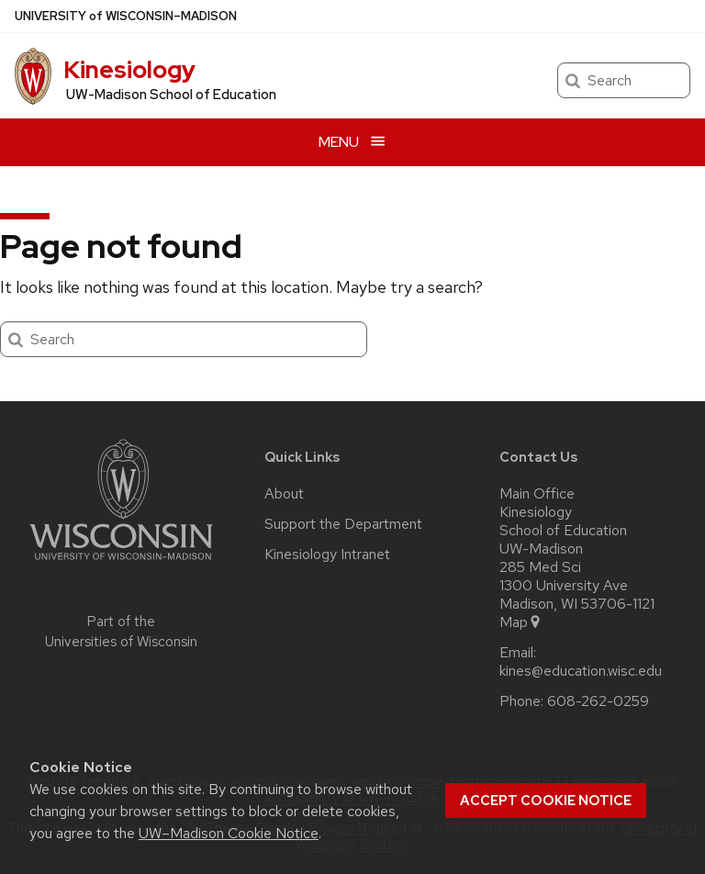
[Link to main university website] (121, 563)
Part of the (121, 632)
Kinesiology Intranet (327, 554)
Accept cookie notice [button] (546, 800)
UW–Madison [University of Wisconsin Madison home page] (126, 16)
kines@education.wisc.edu (580, 671)
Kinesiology (129, 69)
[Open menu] (352, 141)
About (284, 494)
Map (521, 622)
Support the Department (343, 524)
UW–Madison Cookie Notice (229, 833)
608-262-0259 (598, 701)
